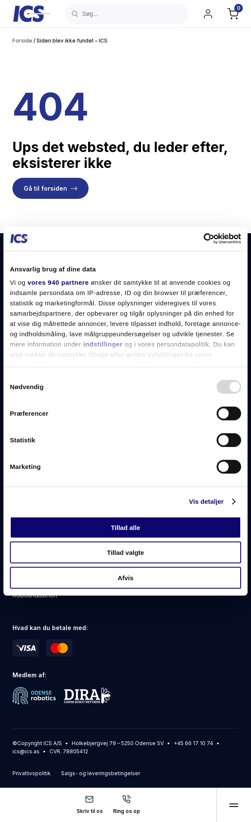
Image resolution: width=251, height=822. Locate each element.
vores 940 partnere (58, 282)
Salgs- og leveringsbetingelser (100, 773)
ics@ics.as (26, 751)
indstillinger (103, 344)
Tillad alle (125, 527)
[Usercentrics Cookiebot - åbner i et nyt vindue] (203, 238)
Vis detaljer (206, 501)
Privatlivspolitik (31, 773)
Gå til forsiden (45, 188)
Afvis (126, 577)
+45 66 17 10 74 (193, 743)
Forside (22, 40)
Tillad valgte (125, 552)
